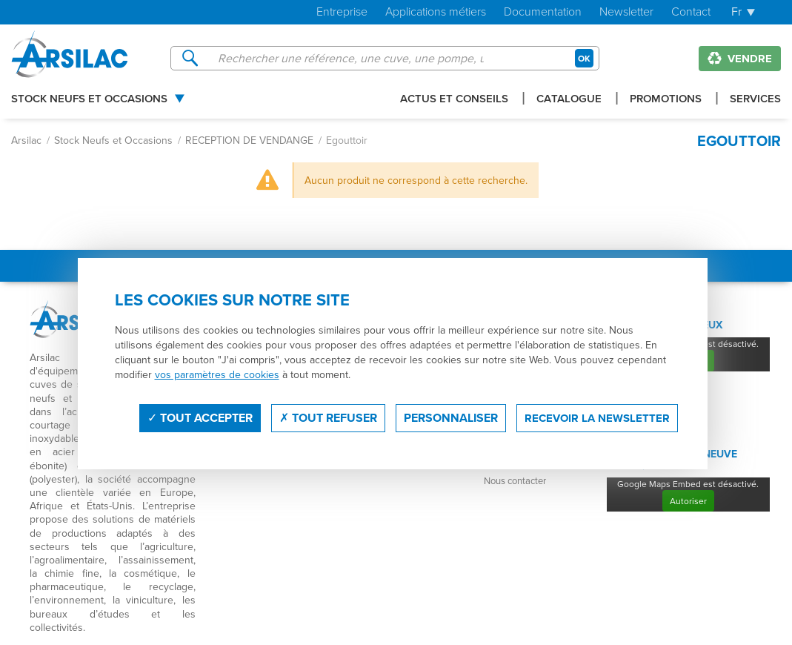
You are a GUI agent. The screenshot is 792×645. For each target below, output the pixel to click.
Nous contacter (515, 480)
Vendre (740, 58)
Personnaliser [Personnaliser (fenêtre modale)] (451, 417)
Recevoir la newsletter (597, 418)
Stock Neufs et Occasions (89, 99)
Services (755, 99)
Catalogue (569, 99)
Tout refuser (328, 417)
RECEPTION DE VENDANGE (249, 140)
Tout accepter (200, 417)
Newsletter (626, 12)
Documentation (543, 12)
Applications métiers (435, 12)
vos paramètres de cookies (217, 374)
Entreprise (341, 12)
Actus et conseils (454, 99)
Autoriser (688, 500)
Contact (691, 12)
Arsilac (26, 140)
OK (584, 58)
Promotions (666, 99)
